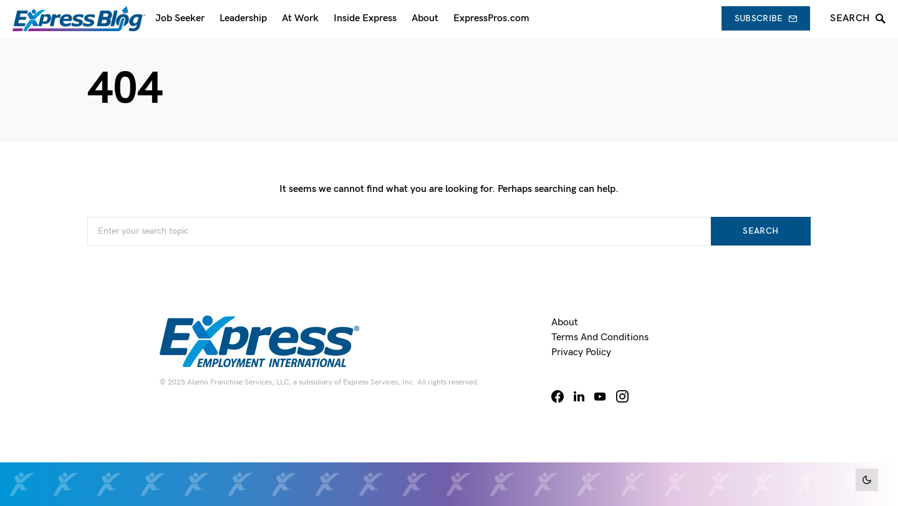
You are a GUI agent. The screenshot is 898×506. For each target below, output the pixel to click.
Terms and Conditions (600, 337)
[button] (867, 480)
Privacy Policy (581, 352)
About (564, 322)
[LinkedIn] (579, 396)
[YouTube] (600, 396)
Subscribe (766, 18)
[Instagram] (622, 396)
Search (760, 231)
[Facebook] (557, 396)
